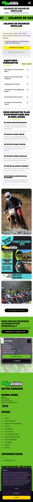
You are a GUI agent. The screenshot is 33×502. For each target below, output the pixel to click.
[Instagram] (6, 406)
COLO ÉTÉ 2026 (7, 431)
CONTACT (5, 445)
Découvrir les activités (16, 47)
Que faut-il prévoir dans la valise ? (13, 97)
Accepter (16, 497)
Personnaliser (16, 493)
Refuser (16, 488)
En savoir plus (19, 484)
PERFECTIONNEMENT (9, 439)
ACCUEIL (7, 13)
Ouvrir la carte (16, 356)
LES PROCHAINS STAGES (10, 434)
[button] (2, 339)
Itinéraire (16, 360)
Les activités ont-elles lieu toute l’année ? (13, 103)
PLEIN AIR (5, 426)
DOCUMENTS (6, 442)
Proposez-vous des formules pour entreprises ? (13, 77)
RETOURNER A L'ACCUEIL (16, 310)
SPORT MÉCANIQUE (8, 421)
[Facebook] (3, 406)
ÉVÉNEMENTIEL (7, 429)
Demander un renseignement (16, 52)
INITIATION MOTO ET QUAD (10, 437)
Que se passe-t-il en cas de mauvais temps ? (14, 70)
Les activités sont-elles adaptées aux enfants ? (14, 90)
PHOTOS (5, 447)
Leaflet (22, 371)
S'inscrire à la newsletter (15, 331)
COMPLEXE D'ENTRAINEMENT (11, 423)
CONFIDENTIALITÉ (8, 460)
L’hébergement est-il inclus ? (12, 84)
